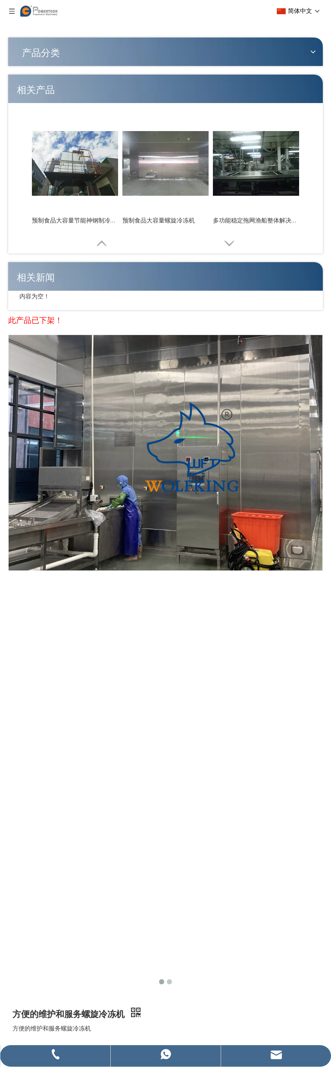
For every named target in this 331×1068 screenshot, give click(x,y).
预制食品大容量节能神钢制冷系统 (75, 220)
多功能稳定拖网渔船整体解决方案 (256, 220)
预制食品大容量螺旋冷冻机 (158, 220)
